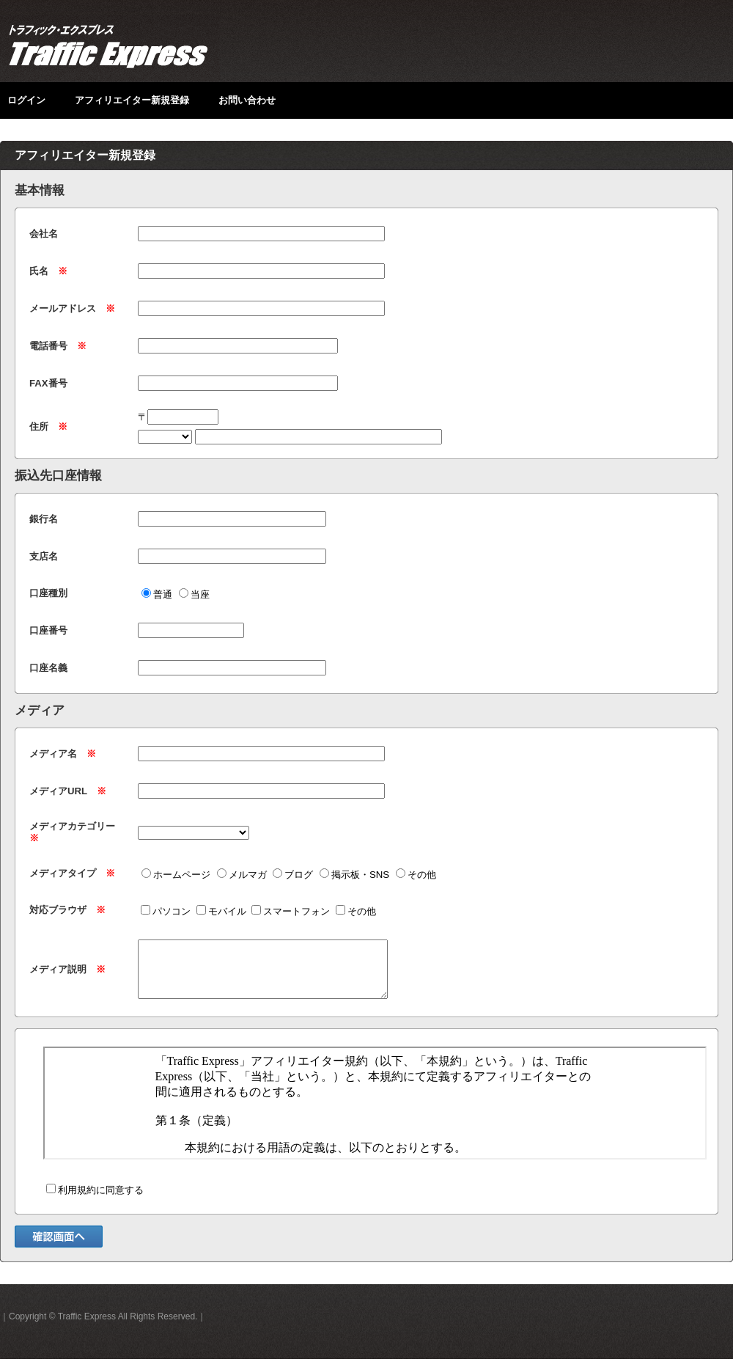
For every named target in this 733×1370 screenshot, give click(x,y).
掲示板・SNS (354, 874)
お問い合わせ (247, 100)
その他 (416, 874)
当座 (194, 594)
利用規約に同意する (95, 1200)
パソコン (166, 911)
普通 (156, 594)
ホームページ (175, 874)
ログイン (26, 100)
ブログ (293, 874)
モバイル (221, 911)
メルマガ (242, 874)
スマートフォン (290, 911)
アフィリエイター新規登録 (132, 100)
